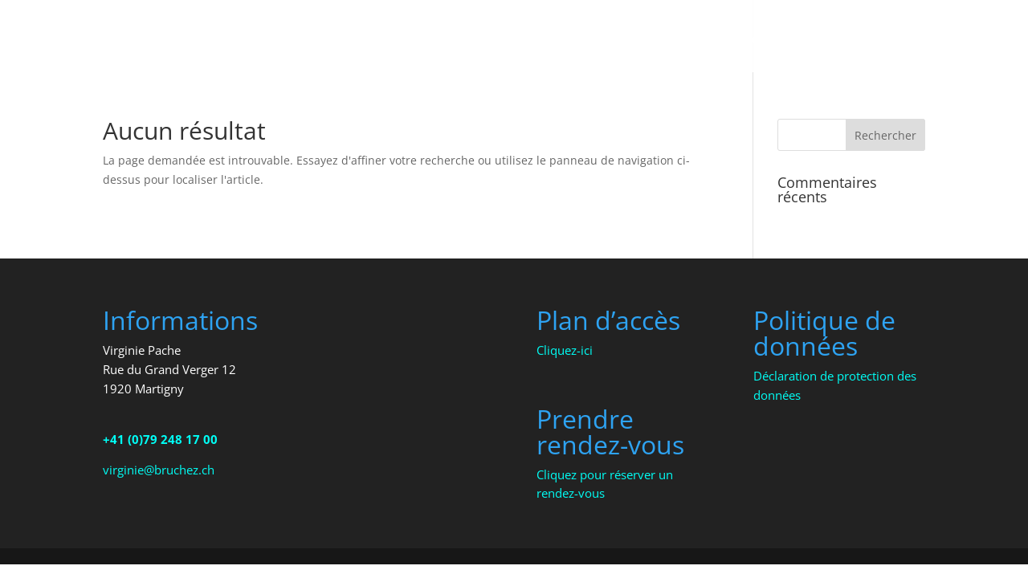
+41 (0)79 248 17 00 (160, 439)
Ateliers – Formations (815, 40)
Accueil (599, 40)
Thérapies (676, 40)
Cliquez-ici (564, 350)
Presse (943, 40)
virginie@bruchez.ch (158, 470)
